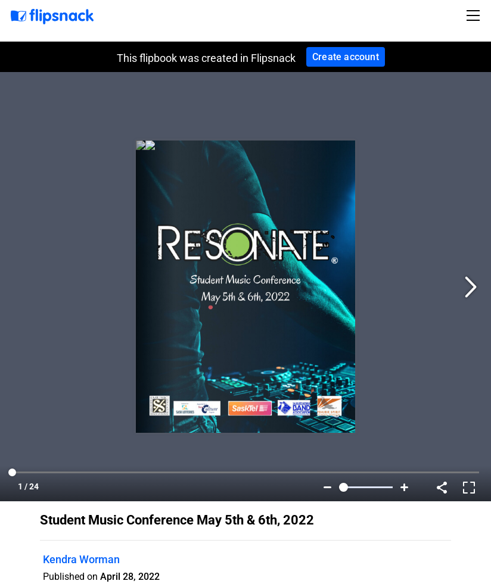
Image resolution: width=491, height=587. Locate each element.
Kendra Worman (81, 559)
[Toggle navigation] (475, 15)
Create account (345, 57)
